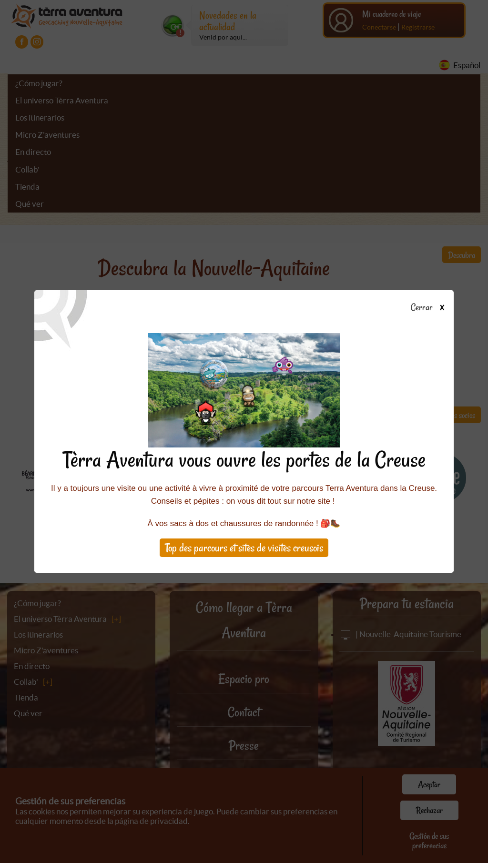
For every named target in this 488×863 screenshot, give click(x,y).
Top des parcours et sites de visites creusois (244, 547)
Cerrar (431, 308)
